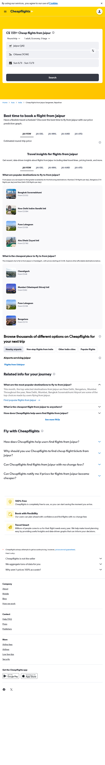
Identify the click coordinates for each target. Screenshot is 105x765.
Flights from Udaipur (14, 364)
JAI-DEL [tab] (39, 134)
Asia (12, 102)
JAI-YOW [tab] (27, 134)
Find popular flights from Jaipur (22, 400)
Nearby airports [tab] (13, 349)
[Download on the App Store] (29, 676)
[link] (4, 689)
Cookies (53, 3)
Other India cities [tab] (67, 349)
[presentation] (53, 32)
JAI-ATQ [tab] (78, 134)
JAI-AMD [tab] (65, 134)
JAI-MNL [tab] (52, 134)
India (20, 102)
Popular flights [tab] (88, 349)
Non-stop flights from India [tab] (40, 349)
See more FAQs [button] (52, 419)
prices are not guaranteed (65, 550)
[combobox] (14, 38)
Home (4, 102)
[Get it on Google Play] (10, 676)
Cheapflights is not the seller (54, 558)
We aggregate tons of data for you (54, 564)
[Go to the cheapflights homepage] (21, 11)
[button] (101, 3)
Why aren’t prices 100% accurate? (54, 569)
